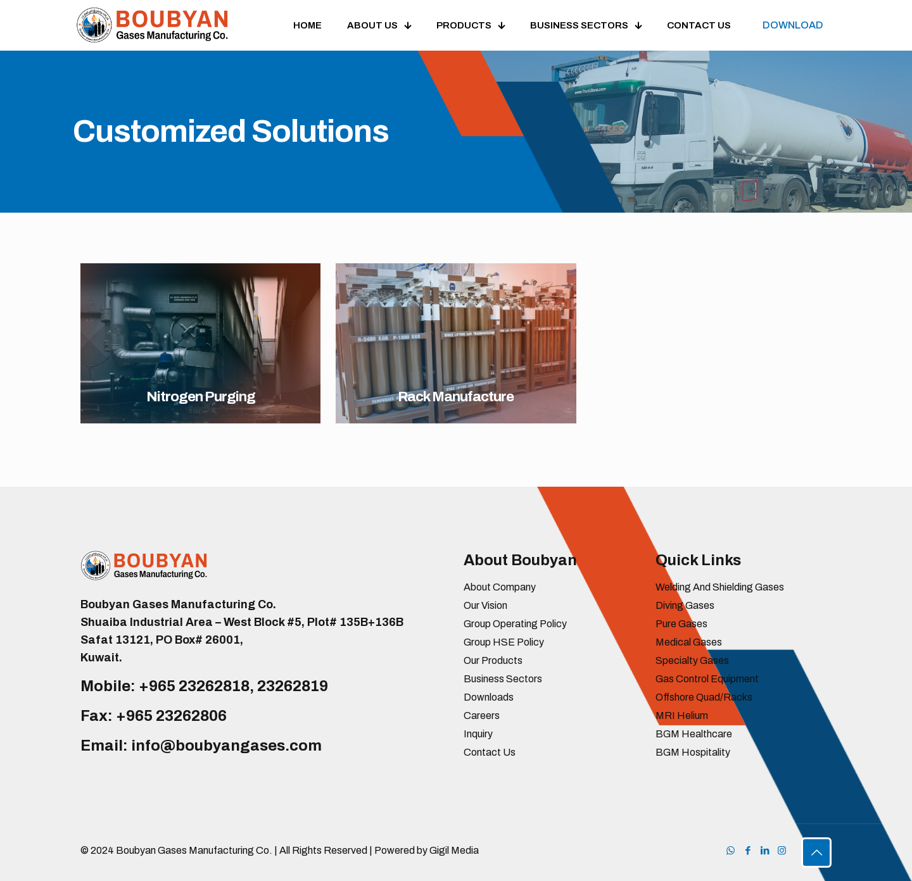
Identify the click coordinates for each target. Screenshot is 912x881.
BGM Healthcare (694, 733)
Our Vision (485, 605)
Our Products (493, 660)
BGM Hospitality (693, 752)
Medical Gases (689, 642)
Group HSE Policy (504, 642)
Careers (482, 715)
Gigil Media (454, 850)
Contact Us (490, 752)
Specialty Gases (692, 660)
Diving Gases (685, 605)
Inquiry (478, 733)
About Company (500, 587)
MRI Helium (682, 715)
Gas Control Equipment (707, 678)
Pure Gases (681, 623)
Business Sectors (503, 678)
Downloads (489, 697)
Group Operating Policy (515, 623)
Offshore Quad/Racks (704, 697)
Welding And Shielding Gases (720, 587)
